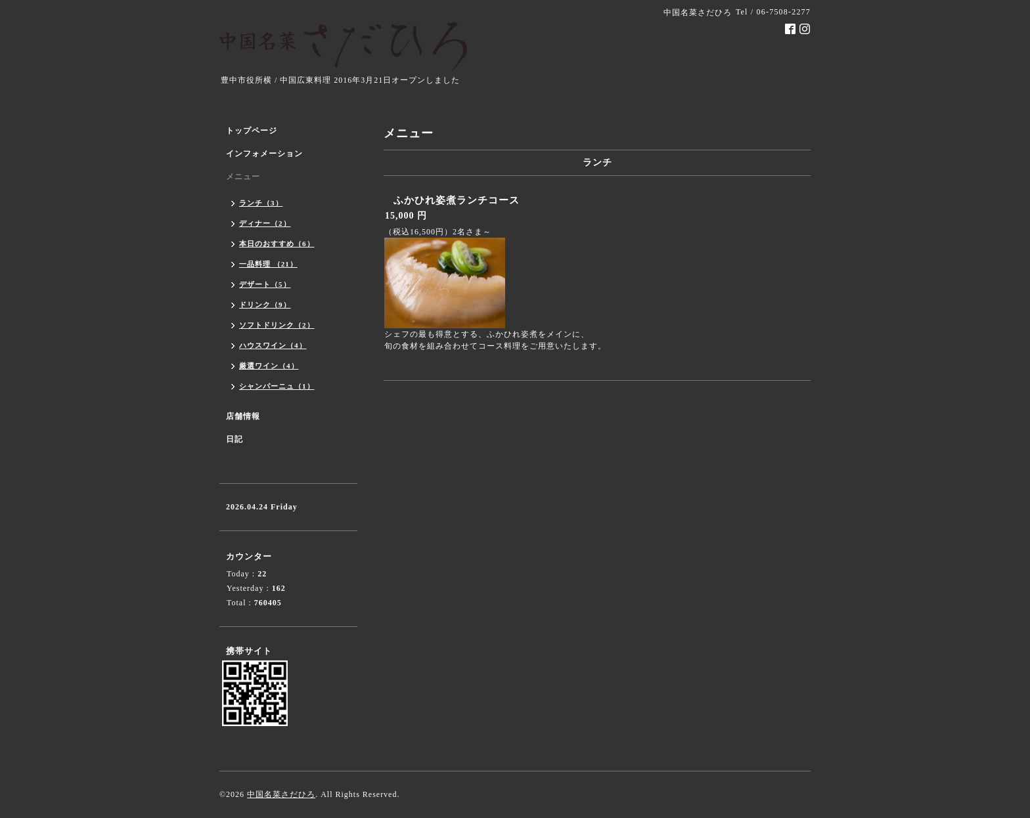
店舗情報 (243, 416)
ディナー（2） (265, 223)
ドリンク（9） (265, 305)
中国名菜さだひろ (281, 794)
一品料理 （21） (268, 264)
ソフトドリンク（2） (277, 325)
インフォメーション (264, 153)
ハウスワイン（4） (273, 345)
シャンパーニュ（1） (277, 386)
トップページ (251, 130)
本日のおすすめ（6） (277, 244)
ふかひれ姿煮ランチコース (467, 200)
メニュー (243, 176)
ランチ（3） (261, 203)
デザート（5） (265, 284)
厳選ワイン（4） (269, 366)
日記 (234, 439)
